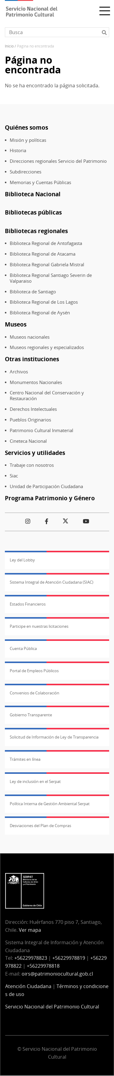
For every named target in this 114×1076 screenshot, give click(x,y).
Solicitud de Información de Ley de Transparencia (54, 737)
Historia (18, 150)
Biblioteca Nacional (32, 194)
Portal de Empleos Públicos (34, 670)
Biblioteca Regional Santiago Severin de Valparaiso (51, 278)
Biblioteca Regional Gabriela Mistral (47, 264)
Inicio (9, 46)
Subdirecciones (25, 172)
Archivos (19, 372)
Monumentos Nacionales (36, 382)
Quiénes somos (26, 127)
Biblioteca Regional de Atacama (42, 254)
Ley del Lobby (22, 560)
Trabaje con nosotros (32, 465)
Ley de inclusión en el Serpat (35, 781)
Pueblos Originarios (30, 420)
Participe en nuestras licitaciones (39, 626)
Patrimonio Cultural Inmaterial (41, 430)
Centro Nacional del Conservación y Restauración (47, 395)
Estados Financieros (28, 604)
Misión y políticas (28, 140)
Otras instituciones (32, 359)
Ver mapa (30, 930)
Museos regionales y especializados (47, 347)
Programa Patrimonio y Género (50, 498)
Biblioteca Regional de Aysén (40, 313)
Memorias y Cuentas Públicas (40, 182)
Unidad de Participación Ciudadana (46, 486)
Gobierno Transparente (31, 715)
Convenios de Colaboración (34, 693)
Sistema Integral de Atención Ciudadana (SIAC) (51, 582)
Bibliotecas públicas (33, 212)
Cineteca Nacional (28, 441)
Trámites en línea (25, 759)
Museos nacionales (30, 337)
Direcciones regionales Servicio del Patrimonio (58, 161)
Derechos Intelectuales (33, 409)
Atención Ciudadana (28, 986)
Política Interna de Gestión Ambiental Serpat (50, 803)
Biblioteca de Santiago (33, 292)
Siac (14, 476)
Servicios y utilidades (35, 452)
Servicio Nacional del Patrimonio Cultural (52, 1006)
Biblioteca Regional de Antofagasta (46, 243)
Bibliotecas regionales (36, 231)
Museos (15, 324)
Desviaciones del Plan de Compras (40, 825)
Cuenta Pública (23, 648)
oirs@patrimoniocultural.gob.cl (57, 973)
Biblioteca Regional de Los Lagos (44, 302)
